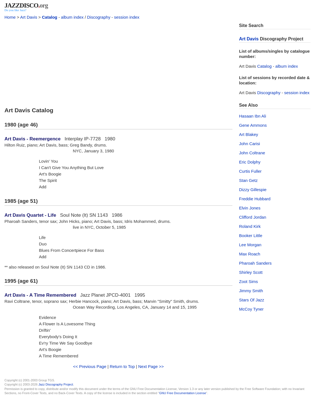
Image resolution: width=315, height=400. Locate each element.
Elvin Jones (250, 208)
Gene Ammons (253, 125)
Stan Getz (248, 180)
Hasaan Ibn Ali (252, 116)
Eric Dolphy (250, 162)
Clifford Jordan (252, 217)
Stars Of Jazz (251, 299)
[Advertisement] (118, 62)
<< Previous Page (89, 366)
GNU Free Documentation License (182, 393)
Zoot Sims (248, 281)
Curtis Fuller (250, 171)
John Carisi (249, 143)
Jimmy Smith (251, 290)
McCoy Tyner (251, 309)
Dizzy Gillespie (252, 189)
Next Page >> (151, 366)
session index (127, 17)
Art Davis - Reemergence (32, 139)
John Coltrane (252, 152)
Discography (98, 17)
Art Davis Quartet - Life (30, 215)
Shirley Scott (251, 272)
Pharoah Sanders (255, 263)
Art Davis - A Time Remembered (40, 295)
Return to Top (122, 366)
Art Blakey (248, 134)
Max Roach (249, 254)
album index (72, 17)
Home (10, 17)
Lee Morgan (250, 244)
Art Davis (28, 17)
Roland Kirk (250, 226)
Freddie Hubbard (255, 198)
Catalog (49, 17)
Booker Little (250, 235)
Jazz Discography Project (56, 384)
